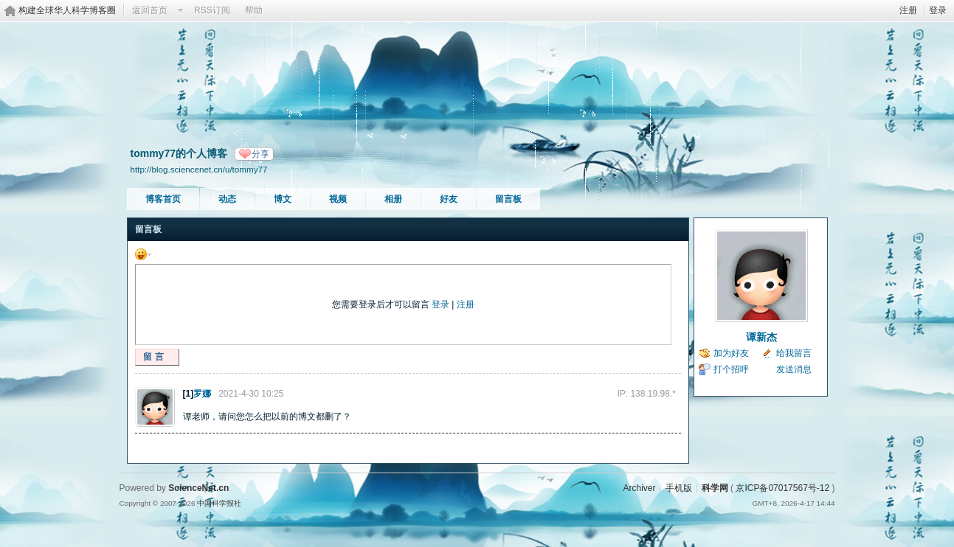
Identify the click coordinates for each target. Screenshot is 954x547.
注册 (908, 10)
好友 (448, 199)
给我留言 (794, 353)
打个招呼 (731, 369)
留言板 (508, 199)
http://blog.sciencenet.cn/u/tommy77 (199, 169)
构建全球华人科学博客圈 (67, 10)
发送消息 (794, 369)
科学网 (715, 488)
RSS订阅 (212, 10)
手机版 (679, 488)
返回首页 (149, 10)
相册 (393, 199)
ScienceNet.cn (198, 488)
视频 (338, 199)
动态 (227, 199)
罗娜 (202, 394)
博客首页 (163, 199)
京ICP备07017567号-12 (782, 488)
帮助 (254, 10)
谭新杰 (761, 337)
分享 (260, 154)
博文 (282, 199)
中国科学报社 (219, 503)
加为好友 (731, 353)
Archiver (639, 488)
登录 (938, 10)
